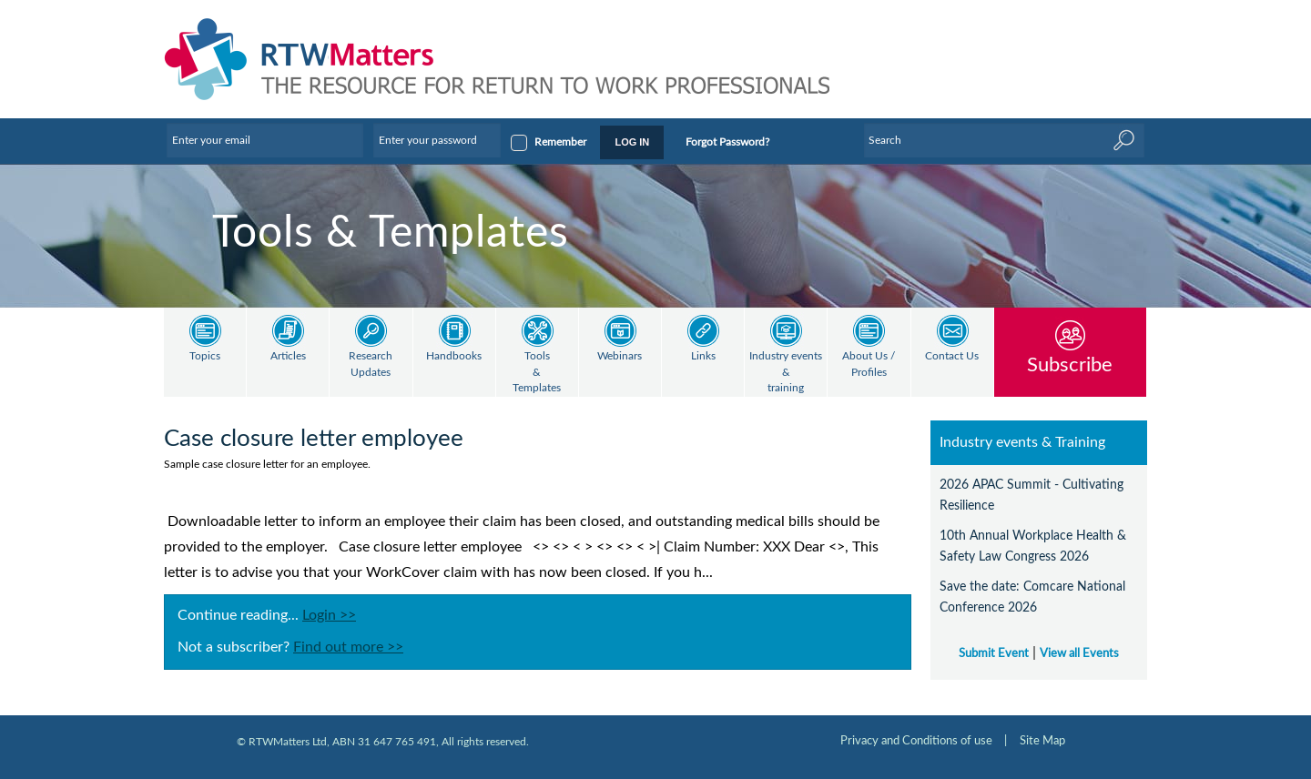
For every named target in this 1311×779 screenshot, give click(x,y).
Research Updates (370, 364)
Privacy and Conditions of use (916, 740)
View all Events (1079, 653)
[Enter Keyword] (1004, 140)
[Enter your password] (437, 140)
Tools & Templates (537, 372)
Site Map (1042, 740)
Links (703, 356)
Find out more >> (348, 647)
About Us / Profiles (868, 364)
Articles (288, 356)
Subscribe (1070, 364)
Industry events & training (785, 372)
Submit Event (994, 653)
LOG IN (632, 142)
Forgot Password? (727, 142)
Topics (204, 356)
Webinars (619, 356)
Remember (560, 142)
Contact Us (952, 356)
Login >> (329, 615)
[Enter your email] (265, 140)
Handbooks (454, 356)
